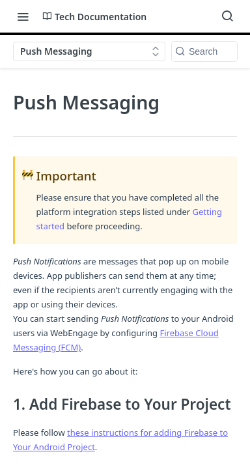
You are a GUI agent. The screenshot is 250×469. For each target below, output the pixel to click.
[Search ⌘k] (227, 16)
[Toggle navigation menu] (23, 16)
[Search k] (204, 51)
